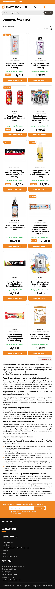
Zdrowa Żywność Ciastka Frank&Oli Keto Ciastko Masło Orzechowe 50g (40, 336)
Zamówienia (7, 545)
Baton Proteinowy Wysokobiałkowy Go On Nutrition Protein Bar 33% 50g (14, 173)
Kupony (5, 553)
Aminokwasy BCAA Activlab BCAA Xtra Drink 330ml (14, 118)
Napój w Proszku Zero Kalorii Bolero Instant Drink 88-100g (40, 284)
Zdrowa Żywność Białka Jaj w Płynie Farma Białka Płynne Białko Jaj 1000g (40, 173)
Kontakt (7, 560)
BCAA (14, 113)
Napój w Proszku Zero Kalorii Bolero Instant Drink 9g (15, 65)
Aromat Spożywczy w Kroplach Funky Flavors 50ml (15, 227)
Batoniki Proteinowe (40, 113)
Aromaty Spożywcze (14, 222)
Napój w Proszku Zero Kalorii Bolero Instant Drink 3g (40, 65)
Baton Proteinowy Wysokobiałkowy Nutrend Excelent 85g (14, 284)
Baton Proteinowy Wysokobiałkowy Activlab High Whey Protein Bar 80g (15, 337)
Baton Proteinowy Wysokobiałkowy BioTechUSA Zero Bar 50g (40, 119)
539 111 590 (12, 574)
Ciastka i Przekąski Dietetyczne (40, 331)
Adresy (5, 551)
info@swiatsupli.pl (13, 580)
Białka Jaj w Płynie (40, 167)
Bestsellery (29, 26)
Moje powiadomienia (10, 556)
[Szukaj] (27, 13)
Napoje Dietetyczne (15, 60)
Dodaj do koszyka (15, 80)
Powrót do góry (45, 359)
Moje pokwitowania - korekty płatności (16, 548)
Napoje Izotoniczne (40, 60)
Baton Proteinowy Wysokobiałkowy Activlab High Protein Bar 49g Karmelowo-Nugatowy (40, 229)
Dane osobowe (8, 542)
